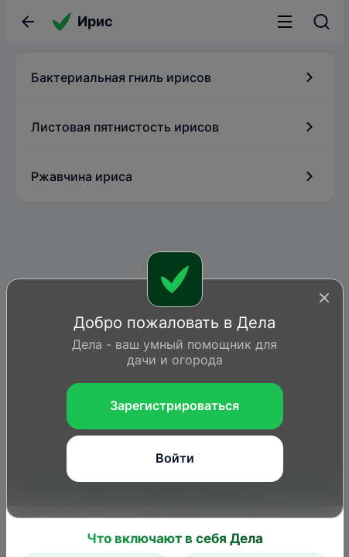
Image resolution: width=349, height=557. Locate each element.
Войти (175, 458)
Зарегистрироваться (174, 405)
